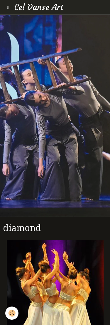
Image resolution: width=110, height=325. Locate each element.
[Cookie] (11, 313)
